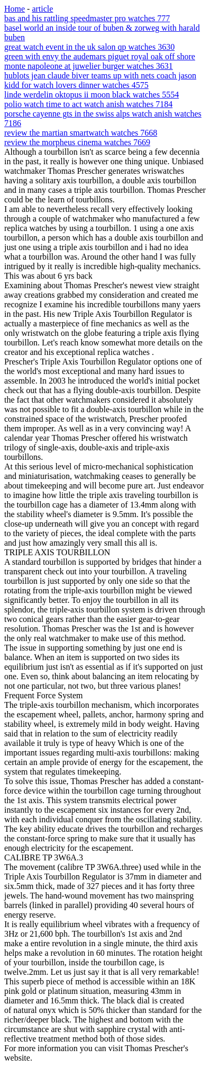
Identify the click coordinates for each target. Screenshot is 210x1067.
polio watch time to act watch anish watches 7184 (88, 104)
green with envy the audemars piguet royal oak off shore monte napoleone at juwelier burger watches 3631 (99, 61)
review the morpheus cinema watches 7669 (77, 142)
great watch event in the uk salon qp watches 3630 (89, 46)
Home (14, 8)
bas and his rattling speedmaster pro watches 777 (87, 18)
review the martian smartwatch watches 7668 (80, 132)
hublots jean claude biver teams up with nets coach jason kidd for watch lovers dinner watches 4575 (100, 80)
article (42, 8)
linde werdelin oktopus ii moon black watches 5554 (91, 94)
